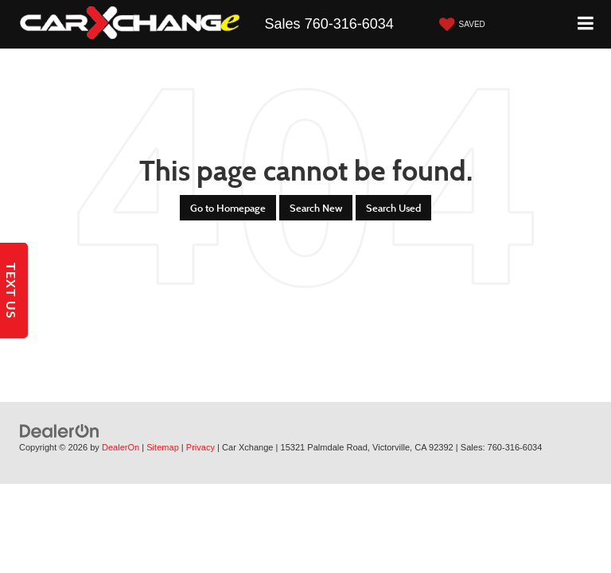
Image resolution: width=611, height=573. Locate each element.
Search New (316, 207)
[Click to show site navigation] (586, 24)
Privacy (200, 447)
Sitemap (162, 447)
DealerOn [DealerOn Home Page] (120, 447)
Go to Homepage (228, 207)
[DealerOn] (59, 431)
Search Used (393, 207)
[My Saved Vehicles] (460, 25)
